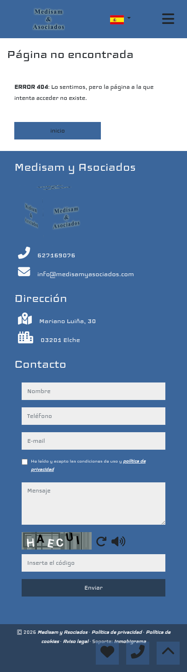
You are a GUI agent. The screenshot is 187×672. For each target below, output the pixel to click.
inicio (57, 130)
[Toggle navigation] (168, 19)
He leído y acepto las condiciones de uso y (88, 465)
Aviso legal (76, 641)
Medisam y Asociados (62, 632)
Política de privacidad (117, 632)
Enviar (93, 587)
